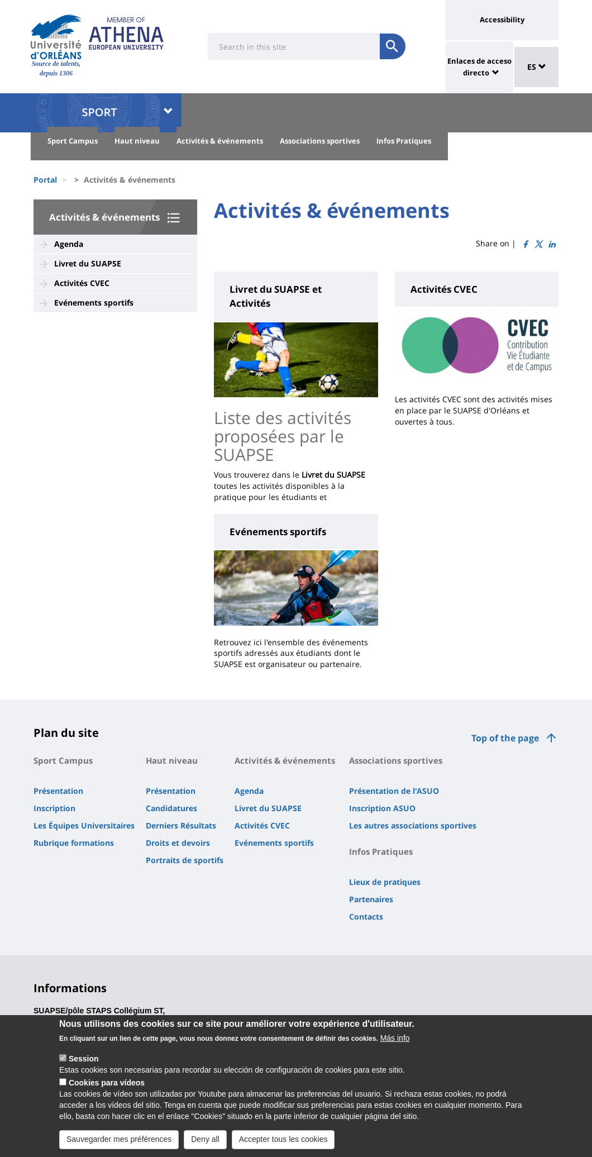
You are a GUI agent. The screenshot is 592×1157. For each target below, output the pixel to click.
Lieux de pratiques (385, 882)
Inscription (54, 808)
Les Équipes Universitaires (84, 825)
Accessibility (502, 20)
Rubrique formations (74, 842)
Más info (395, 1043)
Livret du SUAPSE (87, 263)
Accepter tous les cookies (283, 1144)
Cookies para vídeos (107, 1087)
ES (536, 66)
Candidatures (171, 808)
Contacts (366, 916)
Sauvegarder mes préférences (118, 1144)
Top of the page (505, 738)
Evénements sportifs (93, 302)
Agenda (68, 244)
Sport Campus (72, 141)
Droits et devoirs (178, 842)
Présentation (58, 790)
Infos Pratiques (403, 141)
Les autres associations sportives (412, 825)
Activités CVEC (81, 283)
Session (84, 1063)
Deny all (205, 1144)
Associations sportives (320, 141)
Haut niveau (137, 141)
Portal (45, 179)
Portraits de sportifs (184, 860)
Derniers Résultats (181, 825)
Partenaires (371, 899)
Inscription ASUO (382, 808)
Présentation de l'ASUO (394, 790)
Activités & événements (219, 141)
